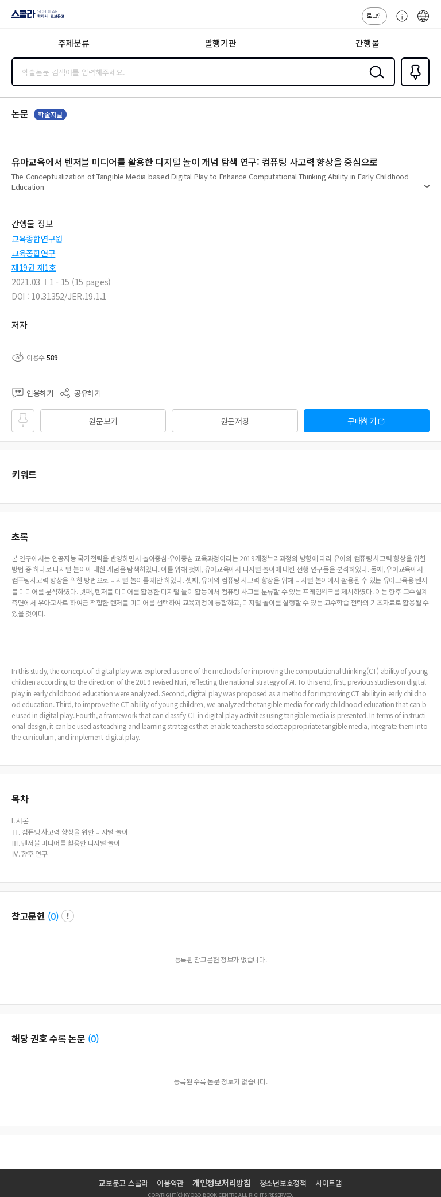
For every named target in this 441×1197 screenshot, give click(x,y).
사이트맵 (328, 1182)
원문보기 (103, 421)
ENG (423, 21)
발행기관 (221, 43)
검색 (374, 81)
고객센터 (399, 21)
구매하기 (362, 421)
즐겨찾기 (413, 85)
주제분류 (74, 43)
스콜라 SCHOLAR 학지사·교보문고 (34, 17)
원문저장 (235, 421)
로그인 (374, 15)
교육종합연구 (33, 253)
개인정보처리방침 (221, 1182)
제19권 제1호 (33, 267)
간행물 (367, 43)
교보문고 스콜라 (123, 1182)
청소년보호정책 (283, 1182)
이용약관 (170, 1182)
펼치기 (427, 190)
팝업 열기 (67, 916)
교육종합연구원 (37, 238)
